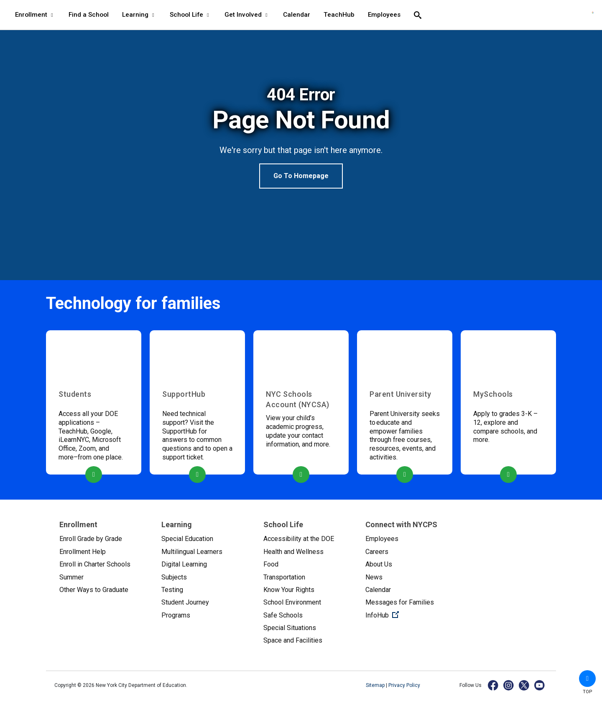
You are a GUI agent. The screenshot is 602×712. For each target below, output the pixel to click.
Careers (376, 552)
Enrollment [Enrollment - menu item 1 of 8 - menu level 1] (35, 14)
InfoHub (409, 614)
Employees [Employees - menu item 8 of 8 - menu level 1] (384, 14)
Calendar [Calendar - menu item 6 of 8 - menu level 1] (296, 14)
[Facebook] (493, 685)
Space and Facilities (292, 640)
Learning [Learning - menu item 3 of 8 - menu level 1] (139, 14)
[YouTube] (540, 685)
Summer (71, 577)
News (374, 577)
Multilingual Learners (191, 552)
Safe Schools (283, 615)
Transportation (284, 577)
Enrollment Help (82, 552)
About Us (378, 564)
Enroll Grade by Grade (90, 539)
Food (270, 564)
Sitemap (376, 685)
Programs (175, 615)
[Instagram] (509, 685)
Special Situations (289, 628)
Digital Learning (184, 564)
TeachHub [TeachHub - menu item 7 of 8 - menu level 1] (339, 14)
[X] (524, 685)
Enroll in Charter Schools (94, 564)
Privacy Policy (404, 685)
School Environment (292, 602)
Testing (172, 590)
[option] (301, 137)
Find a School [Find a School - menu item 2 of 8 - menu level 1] (89, 14)
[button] (587, 678)
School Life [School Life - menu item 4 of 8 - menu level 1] (190, 14)
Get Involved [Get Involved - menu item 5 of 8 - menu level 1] (247, 14)
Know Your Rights (288, 590)
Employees (381, 539)
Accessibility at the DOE (298, 539)
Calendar (378, 590)
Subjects (174, 577)
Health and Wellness (293, 552)
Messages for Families (399, 602)
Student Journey (185, 602)
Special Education (187, 539)
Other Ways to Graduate (93, 590)
